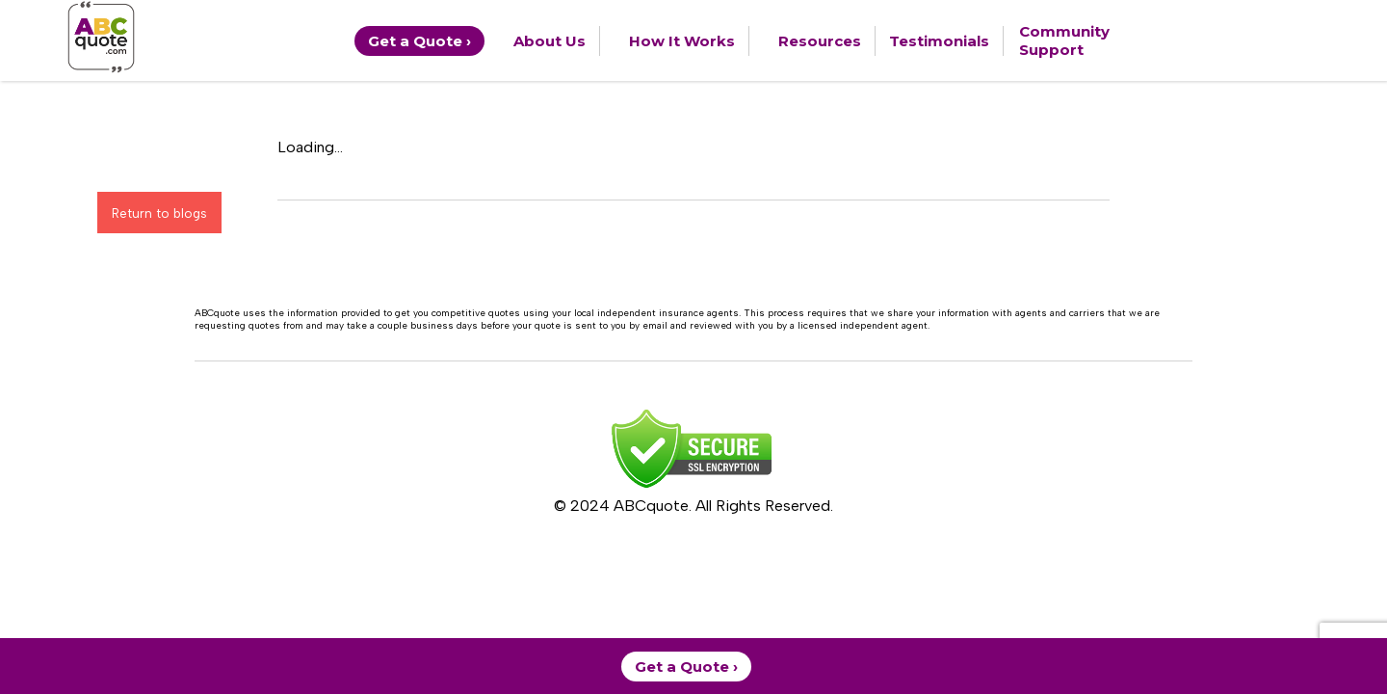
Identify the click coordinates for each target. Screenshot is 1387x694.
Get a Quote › (419, 41)
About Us (549, 41)
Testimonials (939, 41)
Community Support (1064, 40)
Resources (819, 41)
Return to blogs (159, 213)
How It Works (682, 41)
